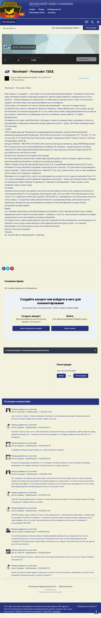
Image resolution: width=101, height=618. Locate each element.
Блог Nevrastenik (23, 47)
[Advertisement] (26, 376)
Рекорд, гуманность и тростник (24, 409)
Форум (41, 9)
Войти (61, 376)
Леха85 (20, 532)
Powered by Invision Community (50, 592)
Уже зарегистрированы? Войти (66, 28)
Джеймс (20, 427)
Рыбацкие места (54, 9)
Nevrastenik (32, 77)
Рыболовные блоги (37, 13)
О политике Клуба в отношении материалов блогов (27, 350)
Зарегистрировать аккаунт (31, 328)
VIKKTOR (20, 553)
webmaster (82, 609)
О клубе (32, 9)
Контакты (52, 13)
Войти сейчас (69, 328)
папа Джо (21, 412)
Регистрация (91, 28)
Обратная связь (66, 586)
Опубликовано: (39, 412)
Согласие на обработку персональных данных (22, 617)
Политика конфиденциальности (42, 586)
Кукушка (20, 446)
